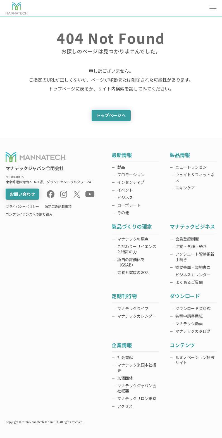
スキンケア (185, 188)
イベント (125, 190)
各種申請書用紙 (189, 316)
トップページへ (111, 115)
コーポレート (129, 205)
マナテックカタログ (193, 331)
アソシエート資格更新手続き (194, 256)
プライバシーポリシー (22, 206)
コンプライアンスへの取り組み (29, 214)
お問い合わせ (22, 194)
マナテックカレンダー (136, 316)
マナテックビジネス (192, 226)
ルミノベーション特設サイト (194, 359)
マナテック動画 (189, 323)
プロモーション (131, 174)
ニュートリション (191, 167)
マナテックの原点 (133, 239)
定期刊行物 (124, 296)
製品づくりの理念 (132, 226)
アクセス (125, 406)
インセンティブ (130, 182)
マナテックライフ (133, 308)
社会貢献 (125, 357)
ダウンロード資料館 (193, 308)
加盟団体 (125, 378)
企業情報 (122, 345)
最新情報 (122, 155)
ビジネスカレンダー (193, 274)
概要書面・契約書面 (193, 267)
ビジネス (125, 197)
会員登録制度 (187, 239)
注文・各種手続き (191, 246)
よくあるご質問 (189, 282)
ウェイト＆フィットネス (194, 177)
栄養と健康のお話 (133, 272)
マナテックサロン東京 (136, 398)
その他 (123, 212)
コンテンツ (182, 345)
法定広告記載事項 (58, 206)
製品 (121, 167)
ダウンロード (185, 296)
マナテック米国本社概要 (136, 367)
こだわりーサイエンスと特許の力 (136, 249)
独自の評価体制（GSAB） (131, 262)
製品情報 (180, 155)
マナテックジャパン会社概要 (136, 388)
